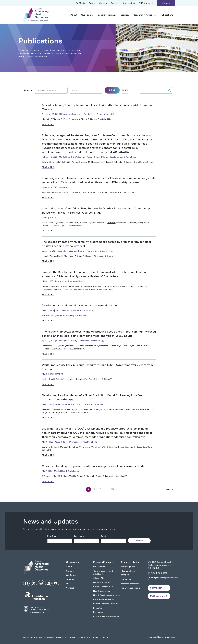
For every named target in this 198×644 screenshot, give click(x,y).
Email (103, 536)
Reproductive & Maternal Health (70, 281)
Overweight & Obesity (66, 340)
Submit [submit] (112, 90)
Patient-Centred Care (107, 114)
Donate (166, 3)
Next (169, 489)
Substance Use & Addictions (123, 157)
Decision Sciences (101, 582)
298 (113, 489)
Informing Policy (128, 571)
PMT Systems (145, 3)
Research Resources (129, 583)
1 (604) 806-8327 (159, 573)
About (73, 15)
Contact (114, 3)
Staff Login (127, 3)
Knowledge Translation (104, 599)
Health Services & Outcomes (106, 595)
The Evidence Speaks (130, 588)
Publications (167, 15)
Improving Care (127, 566)
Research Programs (107, 15)
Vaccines (63, 187)
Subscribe (140, 540)
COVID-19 (59, 374)
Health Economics (101, 591)
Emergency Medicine (71, 114)
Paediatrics (89, 114)
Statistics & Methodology (82, 310)
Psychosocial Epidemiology (106, 616)
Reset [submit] (125, 90)
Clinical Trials (99, 578)
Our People (87, 15)
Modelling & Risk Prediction (67, 404)
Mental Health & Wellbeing (71, 157)
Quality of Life (90, 442)
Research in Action (143, 15)
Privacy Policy (84, 637)
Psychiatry (98, 612)
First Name (52, 536)
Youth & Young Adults (93, 404)
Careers (103, 3)
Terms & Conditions (100, 637)
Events (92, 3)
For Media (80, 3)
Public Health (61, 310)
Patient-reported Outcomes (106, 603)
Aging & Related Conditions (71, 251)
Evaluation (98, 608)
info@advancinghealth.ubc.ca (164, 577)
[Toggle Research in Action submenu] (156, 15)
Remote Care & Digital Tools (100, 251)
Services (125, 15)
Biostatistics (99, 566)
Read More (48, 124)
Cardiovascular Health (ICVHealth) (103, 572)
